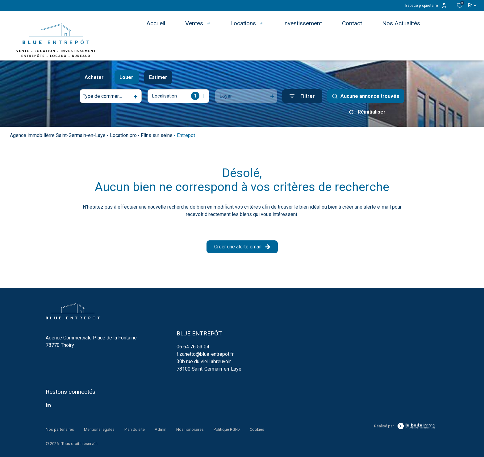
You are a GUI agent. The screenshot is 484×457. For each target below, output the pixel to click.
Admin (160, 428)
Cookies (257, 428)
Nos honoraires (190, 428)
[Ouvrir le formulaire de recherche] (302, 96)
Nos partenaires (60, 428)
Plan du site (134, 428)
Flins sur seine (157, 137)
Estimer (158, 77)
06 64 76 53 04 (193, 349)
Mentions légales (99, 428)
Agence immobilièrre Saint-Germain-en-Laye (58, 137)
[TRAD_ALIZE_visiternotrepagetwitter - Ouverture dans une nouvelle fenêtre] (48, 407)
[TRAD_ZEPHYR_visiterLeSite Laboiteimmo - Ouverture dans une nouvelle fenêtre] (416, 428)
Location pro (123, 137)
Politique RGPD (227, 428)
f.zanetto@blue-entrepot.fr (205, 356)
